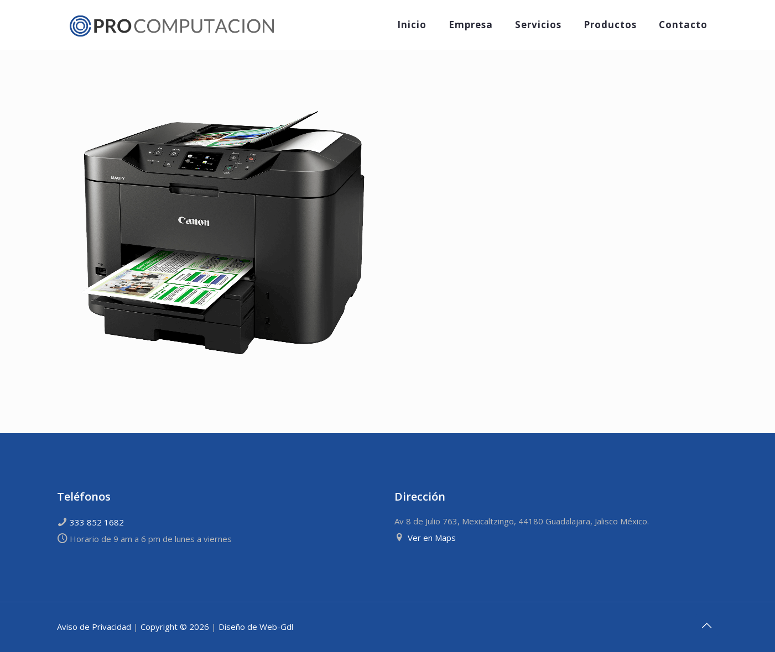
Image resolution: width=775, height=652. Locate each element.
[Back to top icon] (707, 625)
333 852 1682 (97, 522)
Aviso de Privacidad (94, 626)
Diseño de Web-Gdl (256, 626)
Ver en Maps (432, 537)
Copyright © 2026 (175, 626)
